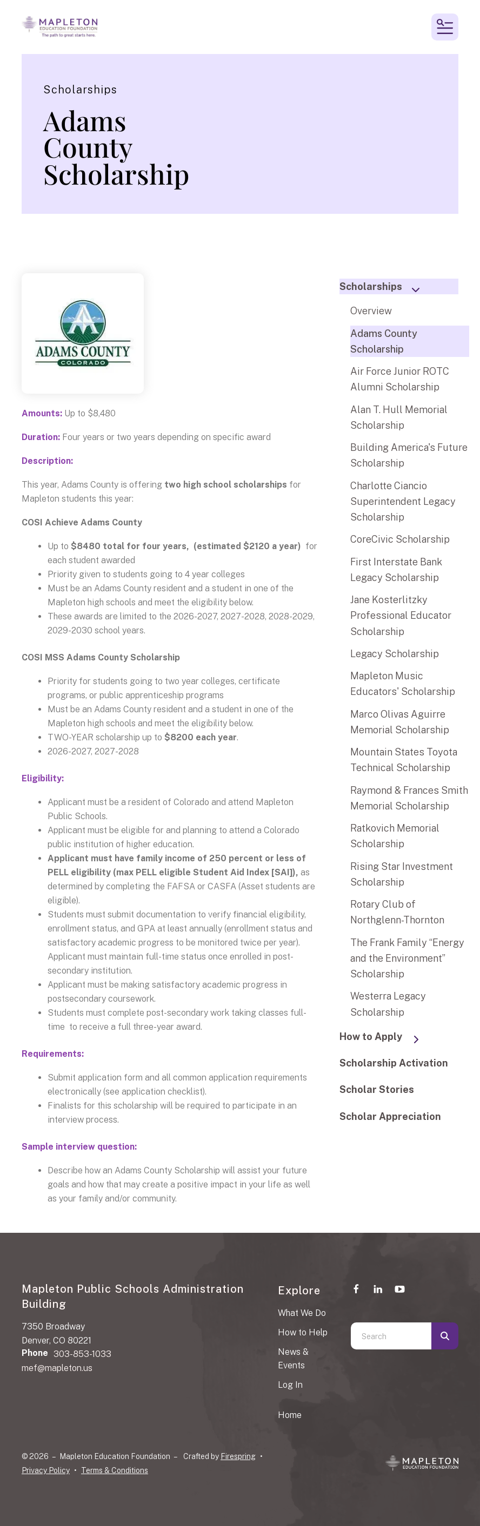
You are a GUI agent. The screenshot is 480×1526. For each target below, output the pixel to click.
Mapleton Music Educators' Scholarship (402, 683)
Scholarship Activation (393, 1063)
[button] (444, 26)
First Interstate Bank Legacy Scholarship (396, 569)
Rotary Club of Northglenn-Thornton (397, 912)
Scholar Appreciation (390, 1116)
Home (290, 1415)
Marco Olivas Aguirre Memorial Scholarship (399, 721)
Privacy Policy (46, 1470)
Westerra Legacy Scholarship (388, 1003)
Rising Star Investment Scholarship (401, 874)
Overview (371, 310)
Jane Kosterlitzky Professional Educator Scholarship (400, 615)
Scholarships (384, 287)
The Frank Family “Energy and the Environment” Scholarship (407, 958)
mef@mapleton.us (57, 1368)
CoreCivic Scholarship (400, 539)
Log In (290, 1385)
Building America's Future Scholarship (409, 455)
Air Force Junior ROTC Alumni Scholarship (399, 379)
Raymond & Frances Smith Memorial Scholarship (409, 798)
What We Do (302, 1313)
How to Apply (384, 1037)
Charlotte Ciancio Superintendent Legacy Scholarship (403, 501)
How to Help (303, 1332)
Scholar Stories (376, 1089)
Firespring (238, 1456)
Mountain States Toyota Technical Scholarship (403, 759)
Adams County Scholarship (383, 341)
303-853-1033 (82, 1354)
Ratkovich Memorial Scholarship (394, 835)
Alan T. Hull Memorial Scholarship (399, 417)
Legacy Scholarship (394, 653)
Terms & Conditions (114, 1470)
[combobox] (391, 1335)
